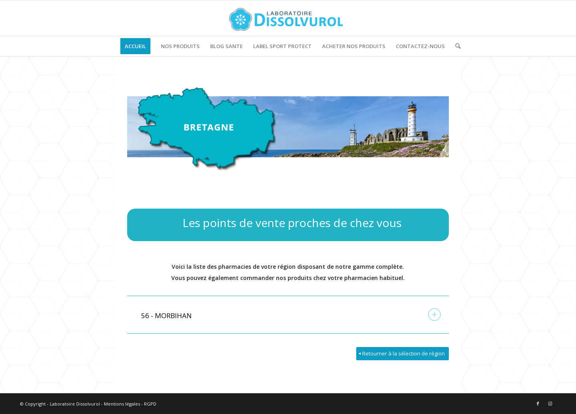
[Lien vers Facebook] (538, 404)
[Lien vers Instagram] (550, 404)
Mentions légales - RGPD (130, 404)
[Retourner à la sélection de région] (402, 353)
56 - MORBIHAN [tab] (291, 314)
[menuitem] (135, 46)
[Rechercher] (455, 46)
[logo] (288, 18)
